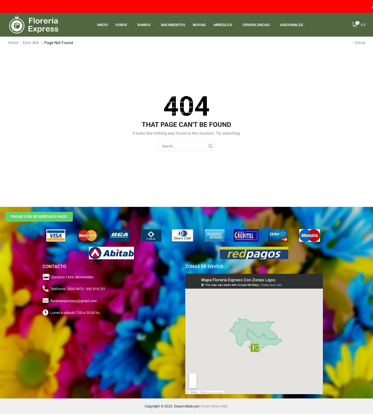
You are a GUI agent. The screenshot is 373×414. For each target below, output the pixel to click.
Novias (199, 25)
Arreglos (224, 25)
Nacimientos (173, 25)
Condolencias (258, 25)
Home (13, 42)
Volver (359, 42)
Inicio (102, 25)
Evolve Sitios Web (214, 406)
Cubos (122, 25)
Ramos (145, 25)
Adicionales (293, 25)
